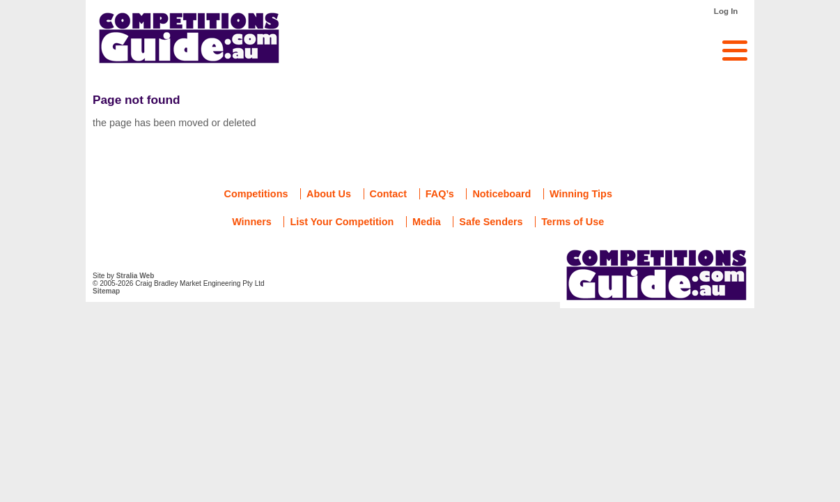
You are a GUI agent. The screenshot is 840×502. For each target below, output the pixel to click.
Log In (726, 11)
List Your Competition (342, 221)
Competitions (256, 193)
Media (426, 221)
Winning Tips (581, 193)
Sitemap (106, 291)
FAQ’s (440, 193)
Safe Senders (490, 221)
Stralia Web (135, 276)
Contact (388, 193)
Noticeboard (501, 193)
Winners (252, 221)
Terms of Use (572, 221)
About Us (328, 193)
